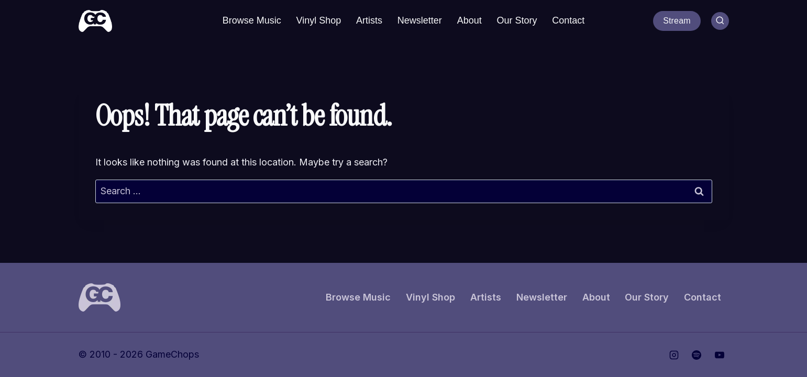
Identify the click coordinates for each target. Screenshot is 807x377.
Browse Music (252, 20)
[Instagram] (674, 355)
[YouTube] (719, 355)
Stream (677, 20)
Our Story (516, 20)
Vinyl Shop (318, 20)
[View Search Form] (720, 21)
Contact (568, 20)
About (469, 20)
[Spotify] (696, 355)
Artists (369, 20)
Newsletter (419, 20)
